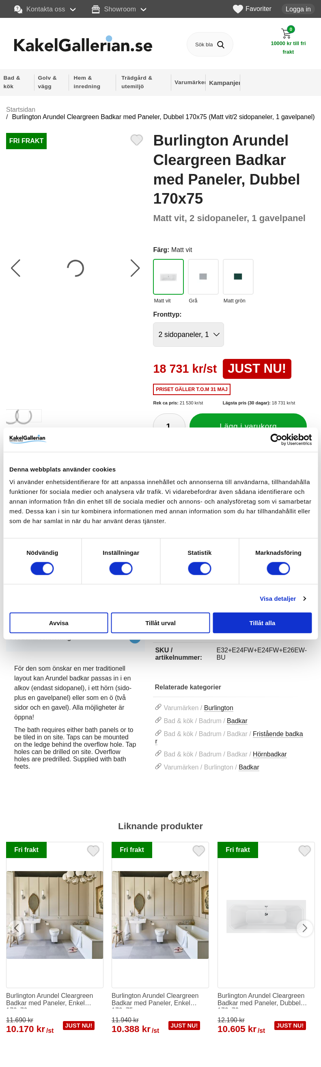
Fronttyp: (167, 314)
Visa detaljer (278, 598)
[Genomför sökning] (221, 44)
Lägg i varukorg (248, 426)
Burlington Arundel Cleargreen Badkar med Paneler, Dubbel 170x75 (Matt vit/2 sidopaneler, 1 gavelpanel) (163, 116)
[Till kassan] (288, 41)
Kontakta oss (39, 9)
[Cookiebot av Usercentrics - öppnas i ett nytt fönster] (276, 439)
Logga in (298, 9)
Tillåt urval (160, 622)
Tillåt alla (262, 622)
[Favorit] (137, 139)
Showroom (114, 9)
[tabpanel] (75, 706)
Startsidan (20, 109)
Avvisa (59, 622)
